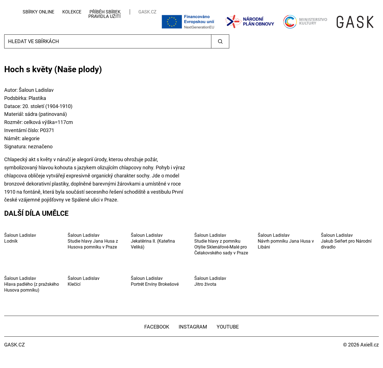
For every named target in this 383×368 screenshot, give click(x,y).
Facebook (156, 327)
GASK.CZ (147, 12)
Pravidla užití (104, 16)
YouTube (228, 327)
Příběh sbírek (104, 12)
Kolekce (71, 12)
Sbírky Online (38, 12)
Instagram (193, 327)
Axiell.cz (369, 345)
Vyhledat (220, 41)
